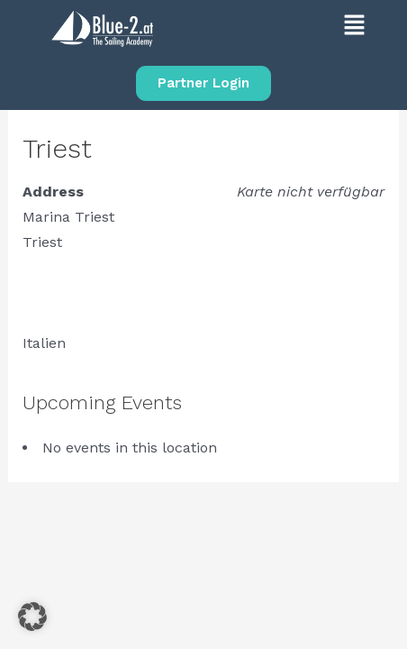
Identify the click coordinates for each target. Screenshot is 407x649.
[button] (291, 28)
